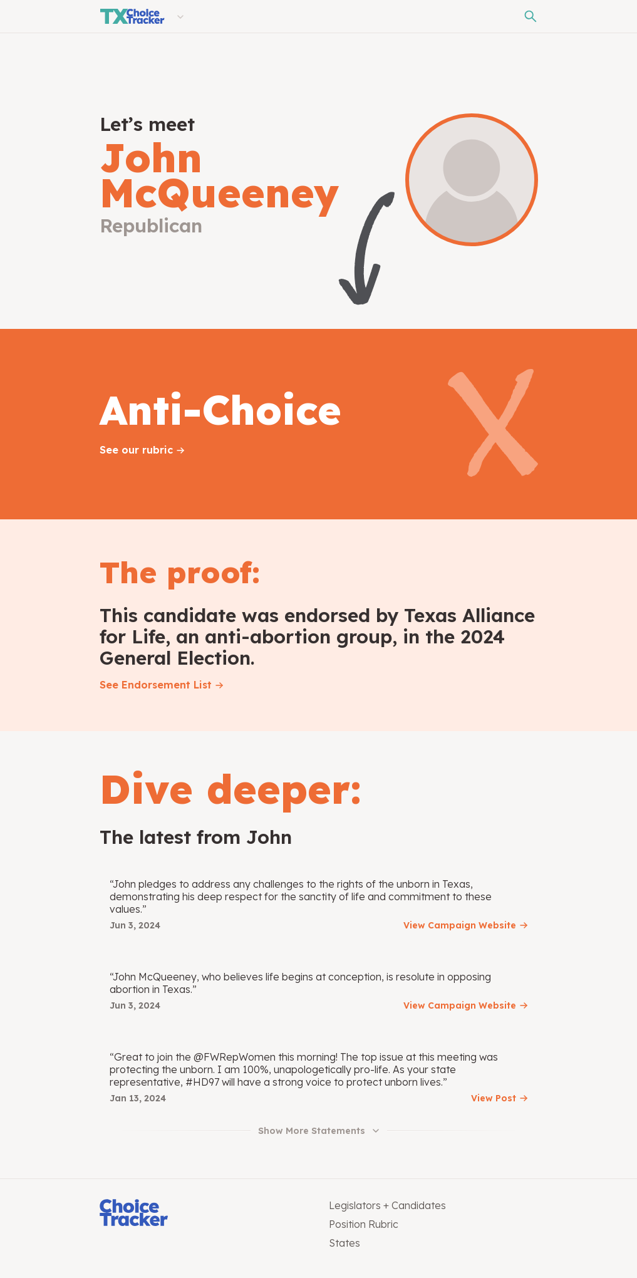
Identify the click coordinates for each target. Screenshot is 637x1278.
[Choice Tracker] (204, 1214)
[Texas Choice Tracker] (132, 16)
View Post (493, 1098)
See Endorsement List (156, 684)
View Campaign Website (459, 925)
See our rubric (136, 450)
